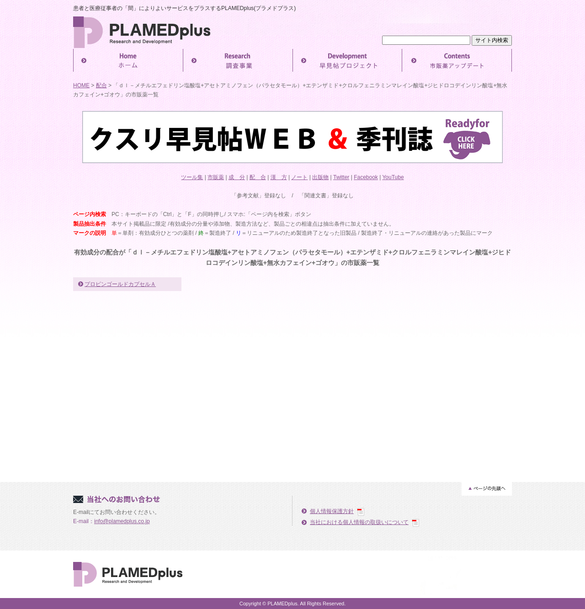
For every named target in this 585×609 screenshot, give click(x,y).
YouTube (393, 177)
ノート (299, 177)
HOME (81, 85)
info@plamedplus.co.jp (122, 521)
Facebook (366, 177)
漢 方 (279, 177)
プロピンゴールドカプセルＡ (120, 284)
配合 (101, 85)
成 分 (237, 177)
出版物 (320, 177)
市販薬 (215, 177)
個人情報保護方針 (332, 511)
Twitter (341, 177)
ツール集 (192, 177)
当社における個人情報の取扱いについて (359, 522)
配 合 (258, 177)
